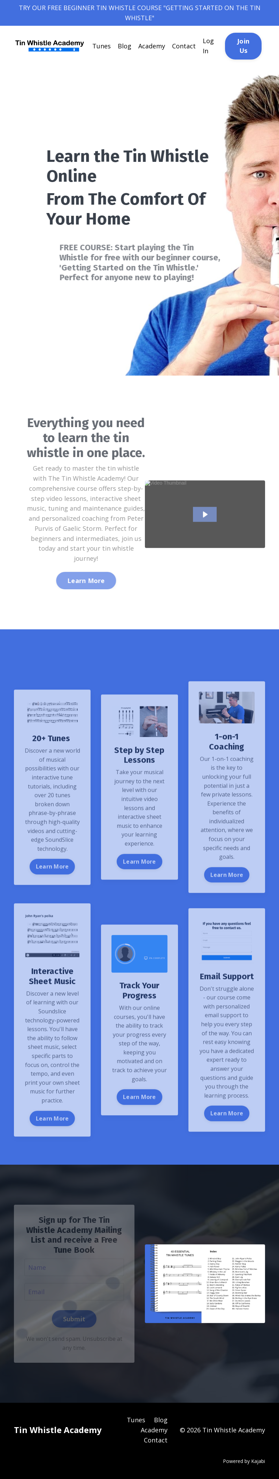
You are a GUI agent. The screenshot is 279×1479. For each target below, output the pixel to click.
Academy (151, 46)
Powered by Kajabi (244, 1461)
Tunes (101, 46)
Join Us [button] (243, 46)
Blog (124, 46)
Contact (184, 46)
